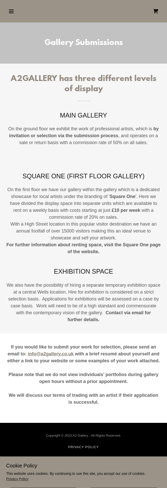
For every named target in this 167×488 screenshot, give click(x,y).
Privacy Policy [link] (83, 447)
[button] (24, 11)
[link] (156, 11)
